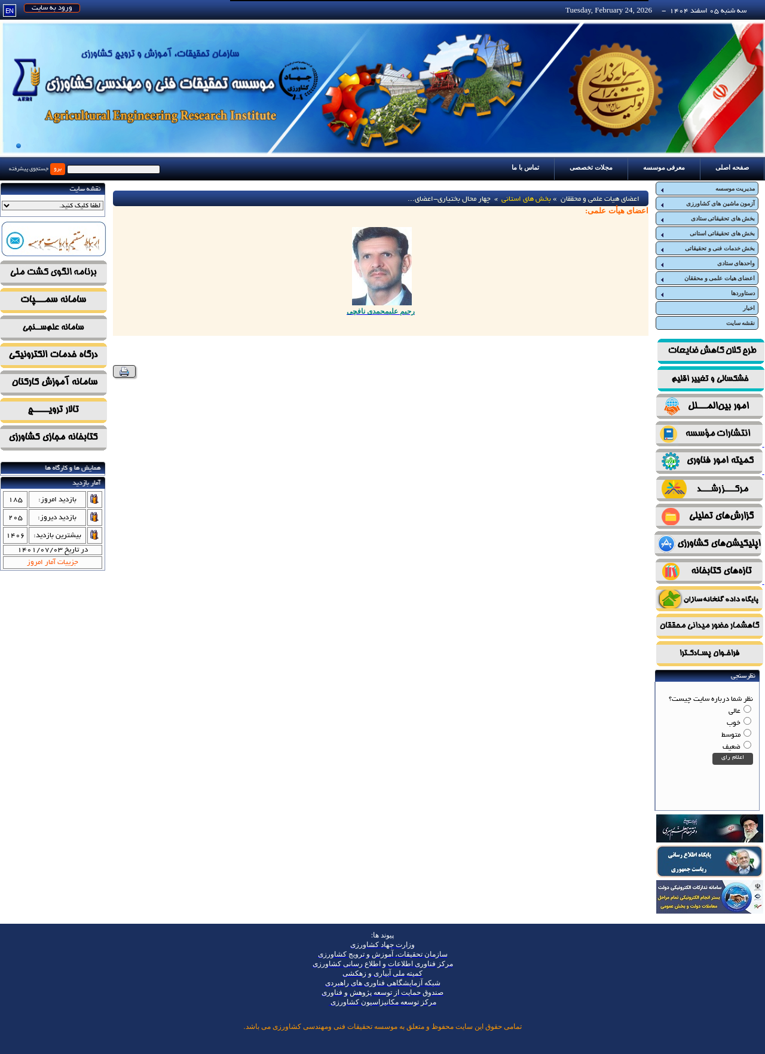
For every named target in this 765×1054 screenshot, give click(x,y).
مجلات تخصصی (591, 167)
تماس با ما (525, 167)
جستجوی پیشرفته (28, 169)
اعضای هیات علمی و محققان (707, 278)
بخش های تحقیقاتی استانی (707, 233)
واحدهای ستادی (707, 263)
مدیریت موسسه (707, 188)
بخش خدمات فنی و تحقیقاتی (707, 248)
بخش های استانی (526, 199)
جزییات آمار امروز (52, 562)
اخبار (749, 308)
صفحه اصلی (732, 167)
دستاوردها (707, 293)
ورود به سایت (52, 8)
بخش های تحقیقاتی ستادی (707, 218)
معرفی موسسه (664, 167)
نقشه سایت (740, 323)
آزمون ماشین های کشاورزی (707, 203)
